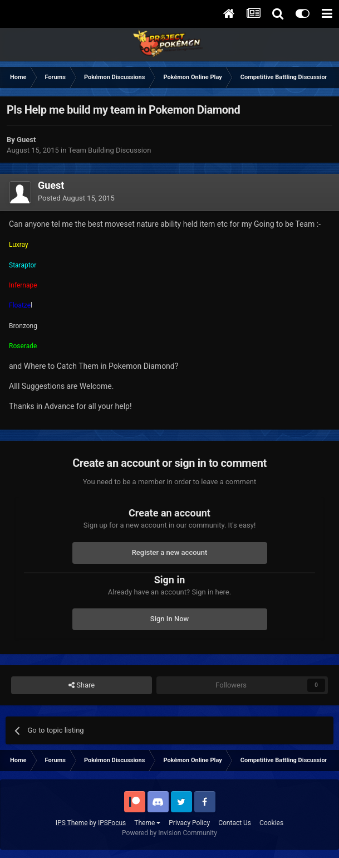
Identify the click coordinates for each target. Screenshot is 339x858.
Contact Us (234, 823)
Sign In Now (169, 619)
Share (81, 685)
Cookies (271, 823)
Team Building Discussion (109, 150)
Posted (76, 198)
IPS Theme (72, 823)
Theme (147, 823)
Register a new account (170, 552)
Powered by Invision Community (169, 833)
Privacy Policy (189, 823)
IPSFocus (112, 823)
